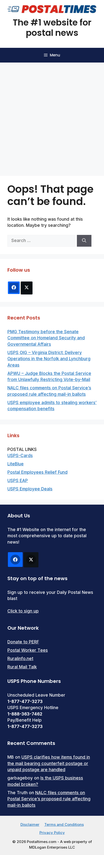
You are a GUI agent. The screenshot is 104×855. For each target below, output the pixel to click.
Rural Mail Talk (22, 666)
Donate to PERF (23, 641)
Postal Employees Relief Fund (37, 472)
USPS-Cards (20, 455)
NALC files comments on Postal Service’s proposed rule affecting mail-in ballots (48, 799)
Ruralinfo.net (20, 658)
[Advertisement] (52, 116)
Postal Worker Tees (27, 650)
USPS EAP (17, 480)
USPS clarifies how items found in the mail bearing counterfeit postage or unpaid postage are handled (48, 763)
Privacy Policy (52, 832)
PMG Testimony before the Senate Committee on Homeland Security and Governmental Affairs (46, 338)
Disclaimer (29, 824)
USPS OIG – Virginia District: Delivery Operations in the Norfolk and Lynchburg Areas (48, 359)
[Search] (84, 241)
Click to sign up (23, 611)
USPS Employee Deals (29, 488)
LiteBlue (15, 463)
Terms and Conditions (64, 824)
